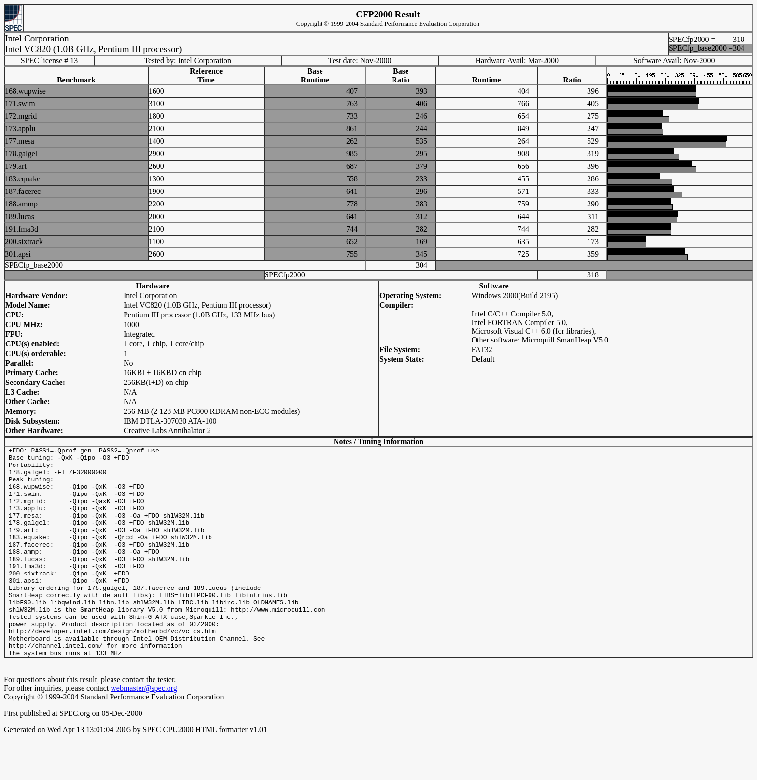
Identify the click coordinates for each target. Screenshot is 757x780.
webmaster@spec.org (144, 730)
